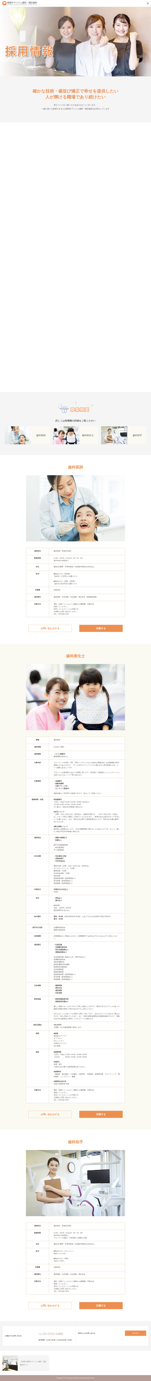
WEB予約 (135, 1333)
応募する (101, 628)
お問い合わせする (50, 628)
